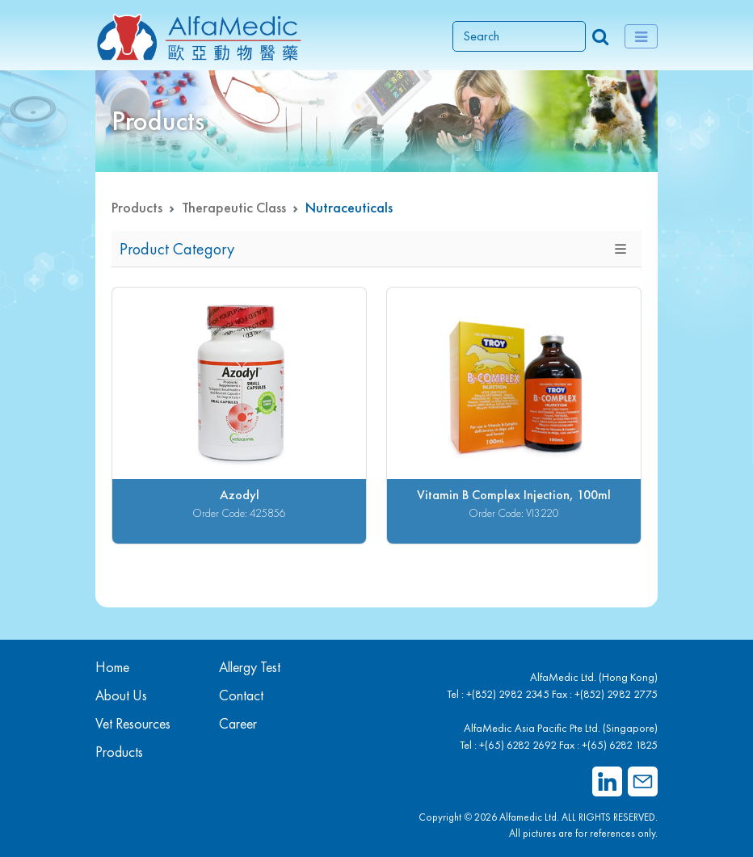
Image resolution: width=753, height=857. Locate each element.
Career (238, 723)
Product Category (177, 248)
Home (112, 666)
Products (136, 207)
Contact (241, 695)
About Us (121, 695)
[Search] (519, 36)
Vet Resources (132, 723)
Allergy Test (249, 666)
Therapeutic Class (234, 207)
